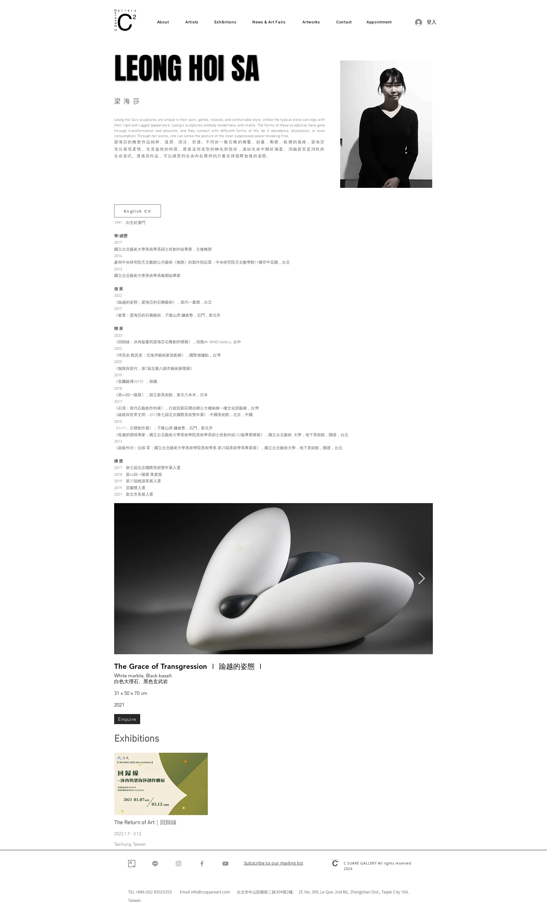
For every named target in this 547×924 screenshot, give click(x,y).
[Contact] (344, 22)
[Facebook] (202, 863)
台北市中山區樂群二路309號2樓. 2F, (270, 891)
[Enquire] (127, 719)
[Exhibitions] (225, 22)
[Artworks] (311, 22)
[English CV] (137, 210)
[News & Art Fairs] (269, 22)
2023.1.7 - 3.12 (127, 834)
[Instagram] (178, 863)
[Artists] (192, 22)
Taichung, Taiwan (130, 844)
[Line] (155, 863)
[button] (273, 863)
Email (185, 891)
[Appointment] (379, 22)
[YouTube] (225, 863)
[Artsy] (131, 863)
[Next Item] (421, 578)
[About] (163, 22)
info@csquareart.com (210, 891)
